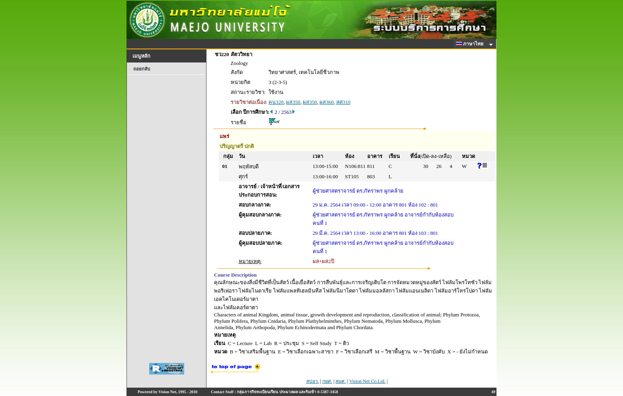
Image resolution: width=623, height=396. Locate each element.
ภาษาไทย (471, 44)
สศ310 (343, 102)
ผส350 (293, 102)
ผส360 (326, 102)
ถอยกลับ (141, 68)
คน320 (276, 102)
